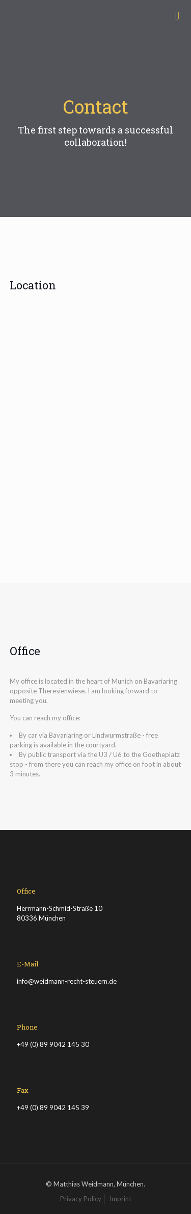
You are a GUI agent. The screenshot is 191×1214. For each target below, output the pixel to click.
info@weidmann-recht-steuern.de (67, 981)
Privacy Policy (80, 1199)
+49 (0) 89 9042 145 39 (53, 1107)
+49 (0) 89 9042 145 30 (53, 1044)
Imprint (120, 1199)
